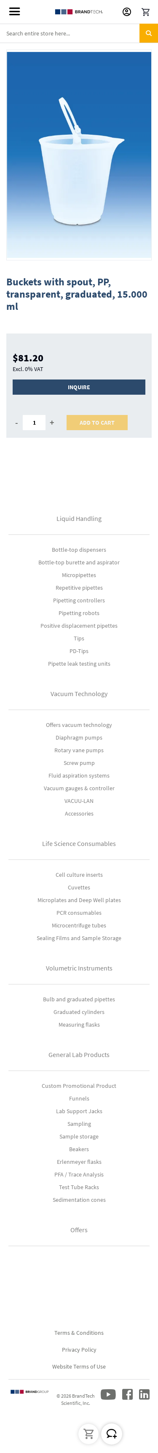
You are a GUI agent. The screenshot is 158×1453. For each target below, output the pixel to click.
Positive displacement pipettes (79, 625)
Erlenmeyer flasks (79, 1162)
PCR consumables (79, 912)
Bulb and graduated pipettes (79, 999)
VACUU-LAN (79, 801)
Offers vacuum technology (79, 725)
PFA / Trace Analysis (79, 1174)
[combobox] (79, 33)
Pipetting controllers (79, 600)
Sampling (79, 1124)
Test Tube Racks (79, 1187)
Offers (79, 1229)
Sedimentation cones (79, 1200)
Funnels (79, 1098)
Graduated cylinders (79, 1012)
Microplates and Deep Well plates (79, 900)
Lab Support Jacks (79, 1111)
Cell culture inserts (79, 874)
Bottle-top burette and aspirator (79, 562)
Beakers (79, 1149)
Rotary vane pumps (79, 750)
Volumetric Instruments (79, 968)
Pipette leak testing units (79, 663)
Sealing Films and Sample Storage (79, 938)
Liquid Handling (79, 518)
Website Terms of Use (79, 1366)
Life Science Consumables (79, 843)
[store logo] (79, 12)
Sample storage (79, 1136)
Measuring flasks (79, 1024)
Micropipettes (79, 575)
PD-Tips (79, 651)
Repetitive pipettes (79, 587)
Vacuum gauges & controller (79, 788)
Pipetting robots (79, 613)
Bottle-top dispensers (79, 549)
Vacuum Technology (79, 693)
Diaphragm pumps (79, 737)
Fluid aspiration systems (79, 775)
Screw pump (79, 763)
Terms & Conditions (79, 1332)
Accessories (79, 813)
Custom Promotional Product (79, 1086)
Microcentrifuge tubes (79, 925)
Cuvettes (79, 887)
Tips (79, 638)
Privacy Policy (79, 1349)
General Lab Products (79, 1054)
